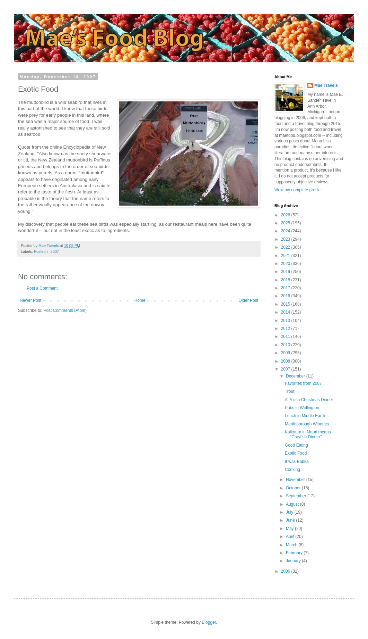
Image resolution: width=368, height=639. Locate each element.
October (294, 488)
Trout (290, 391)
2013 (286, 320)
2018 (286, 279)
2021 (286, 255)
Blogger (209, 622)
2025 (286, 223)
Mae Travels (326, 85)
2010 (286, 344)
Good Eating (296, 445)
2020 (286, 263)
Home (140, 300)
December (296, 376)
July (290, 512)
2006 (286, 571)
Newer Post (30, 300)
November (296, 479)
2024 (286, 231)
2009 (286, 352)
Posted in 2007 (46, 251)
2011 (286, 336)
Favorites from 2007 (303, 383)
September (296, 495)
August (293, 504)
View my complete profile (297, 190)
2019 (286, 271)
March (292, 544)
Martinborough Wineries (307, 424)
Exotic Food (296, 453)
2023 (286, 239)
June (291, 520)
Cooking (292, 469)
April (290, 536)
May (290, 528)
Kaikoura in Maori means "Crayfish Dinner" (308, 434)
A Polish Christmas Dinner (309, 399)
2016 (286, 295)
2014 (286, 312)
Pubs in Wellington (302, 407)
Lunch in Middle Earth (305, 415)
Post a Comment (42, 288)
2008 (286, 361)
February (295, 552)
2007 (286, 369)
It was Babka (297, 461)
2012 (286, 328)
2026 (286, 215)
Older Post (248, 300)
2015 (286, 304)
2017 (286, 287)
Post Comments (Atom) (65, 310)
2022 (286, 247)
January (294, 560)
